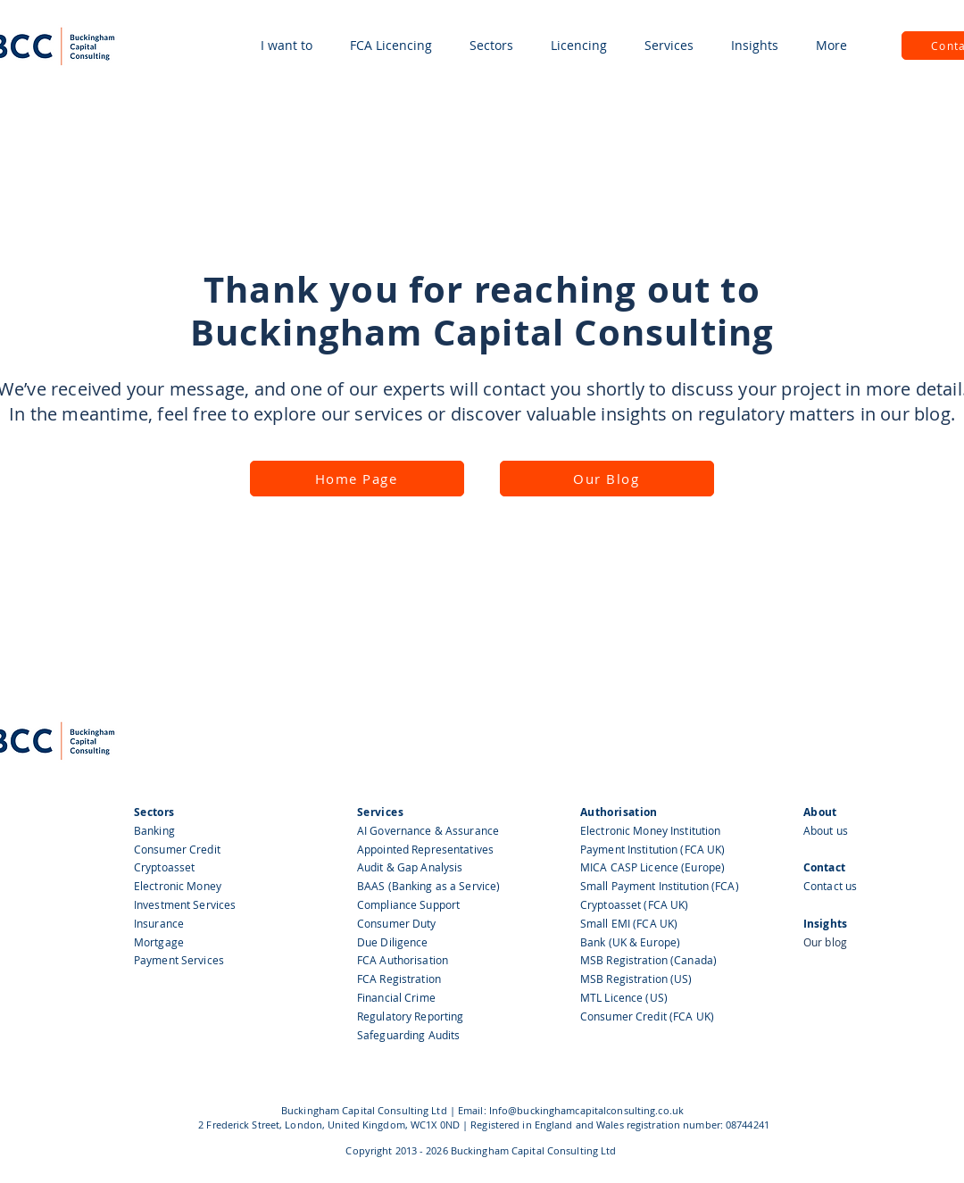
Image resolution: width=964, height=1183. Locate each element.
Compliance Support (408, 904)
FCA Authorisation (402, 960)
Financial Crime (396, 997)
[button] (286, 45)
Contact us (830, 886)
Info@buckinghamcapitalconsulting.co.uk (586, 1110)
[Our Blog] (607, 478)
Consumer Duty (396, 923)
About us (825, 830)
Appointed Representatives (425, 849)
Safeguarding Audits (408, 1035)
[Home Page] (357, 478)
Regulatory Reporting (410, 1016)
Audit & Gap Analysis (411, 867)
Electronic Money (177, 886)
